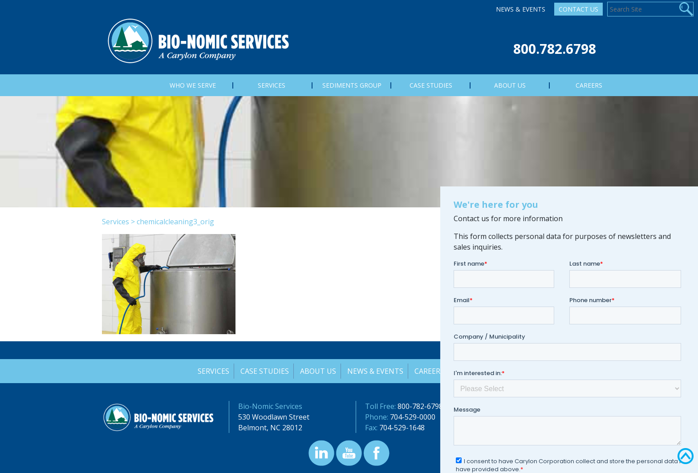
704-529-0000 (412, 417)
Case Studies (263, 371)
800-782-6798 (420, 406)
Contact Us (578, 9)
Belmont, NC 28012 (270, 428)
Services (115, 221)
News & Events (520, 9)
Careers (430, 371)
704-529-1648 (402, 428)
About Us (318, 371)
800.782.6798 (554, 49)
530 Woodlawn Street (273, 417)
